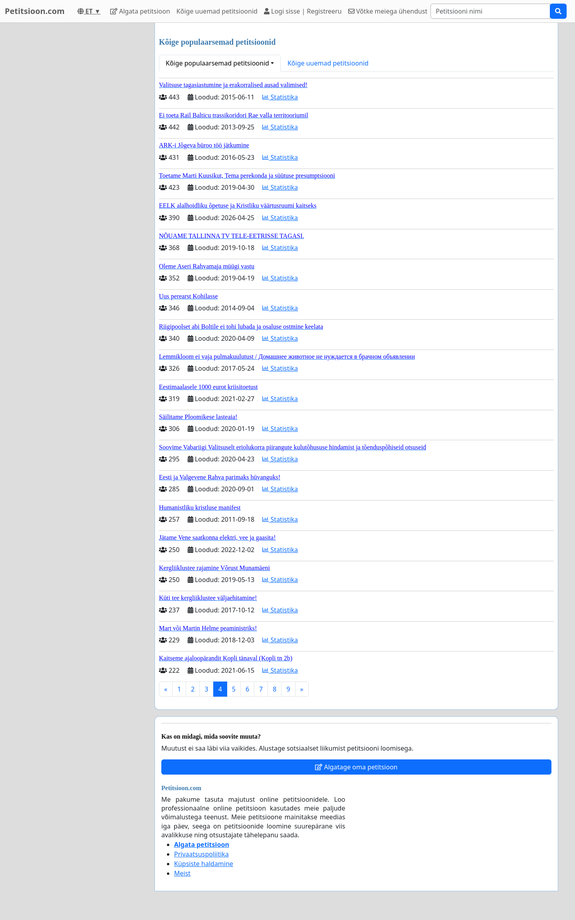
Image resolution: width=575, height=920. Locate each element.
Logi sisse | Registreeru (303, 11)
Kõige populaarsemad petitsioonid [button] (217, 63)
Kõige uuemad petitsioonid (217, 11)
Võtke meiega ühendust (388, 11)
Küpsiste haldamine (203, 863)
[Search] (490, 11)
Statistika (280, 97)
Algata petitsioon (140, 11)
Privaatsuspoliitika (201, 854)
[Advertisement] (77, 142)
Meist (182, 873)
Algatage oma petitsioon (356, 767)
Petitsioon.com (35, 11)
